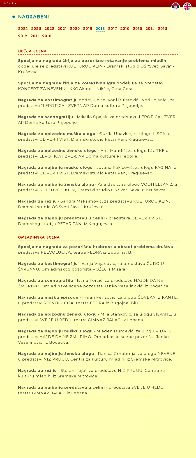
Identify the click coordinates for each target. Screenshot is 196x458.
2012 (22, 36)
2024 (23, 29)
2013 (162, 29)
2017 (112, 29)
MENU (8, 3)
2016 (125, 29)
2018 (100, 29)
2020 (75, 29)
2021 (62, 29)
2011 (34, 36)
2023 (36, 29)
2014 (150, 29)
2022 (49, 29)
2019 (87, 29)
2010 (46, 36)
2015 (137, 29)
